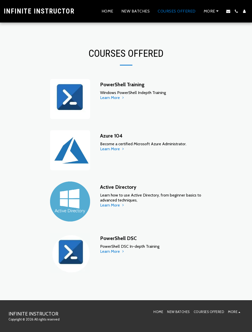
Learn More (112, 97)
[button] (228, 11)
